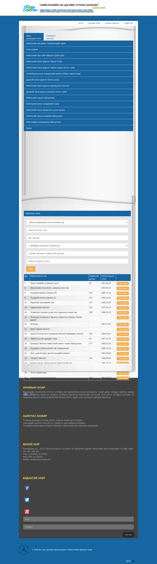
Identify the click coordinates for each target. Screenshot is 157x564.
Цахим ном (94, 23)
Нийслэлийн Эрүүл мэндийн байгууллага (44, 116)
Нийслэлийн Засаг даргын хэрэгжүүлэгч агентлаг (47, 86)
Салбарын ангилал (51, 37)
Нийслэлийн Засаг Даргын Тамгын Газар (44, 61)
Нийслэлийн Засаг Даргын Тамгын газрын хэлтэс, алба (50, 68)
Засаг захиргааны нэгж (33, 37)
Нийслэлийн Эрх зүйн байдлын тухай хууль (45, 55)
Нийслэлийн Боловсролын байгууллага (43, 122)
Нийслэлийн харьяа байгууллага (40, 98)
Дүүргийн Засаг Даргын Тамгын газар (42, 80)
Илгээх (128, 534)
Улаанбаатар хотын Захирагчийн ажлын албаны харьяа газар (53, 74)
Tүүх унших (123, 283)
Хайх (30, 269)
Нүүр (80, 23)
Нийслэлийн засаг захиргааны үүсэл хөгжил (45, 110)
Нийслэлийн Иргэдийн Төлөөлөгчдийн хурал (46, 43)
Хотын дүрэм (32, 49)
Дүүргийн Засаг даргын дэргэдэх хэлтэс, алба (46, 92)
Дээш (130, 561)
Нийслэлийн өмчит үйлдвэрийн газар (42, 104)
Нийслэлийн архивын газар (80, 550)
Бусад (28, 128)
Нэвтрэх (128, 23)
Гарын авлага (112, 23)
